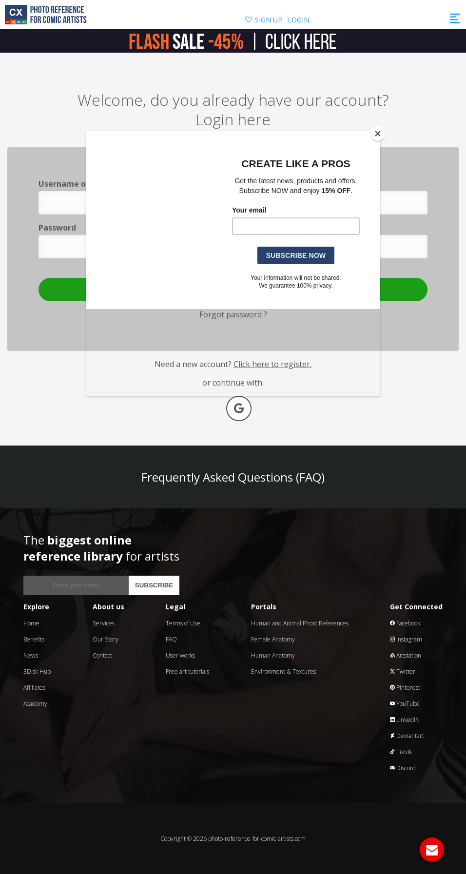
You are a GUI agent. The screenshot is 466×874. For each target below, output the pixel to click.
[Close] (377, 133)
